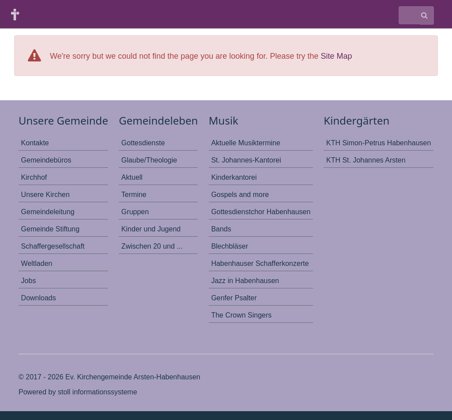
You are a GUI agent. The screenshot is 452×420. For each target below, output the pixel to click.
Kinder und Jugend (151, 229)
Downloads (38, 298)
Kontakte (35, 143)
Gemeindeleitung (48, 212)
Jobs (28, 280)
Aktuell (132, 177)
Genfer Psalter (233, 298)
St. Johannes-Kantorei (246, 160)
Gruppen (135, 212)
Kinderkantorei (233, 177)
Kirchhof (34, 177)
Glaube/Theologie (149, 160)
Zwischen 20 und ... (152, 246)
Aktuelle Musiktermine (245, 143)
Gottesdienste (143, 143)
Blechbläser (229, 246)
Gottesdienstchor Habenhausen (260, 212)
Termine (134, 194)
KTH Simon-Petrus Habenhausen (378, 143)
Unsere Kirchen (45, 194)
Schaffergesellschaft (53, 246)
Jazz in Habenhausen (245, 280)
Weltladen (37, 263)
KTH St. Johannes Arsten (366, 160)
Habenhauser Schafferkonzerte (260, 263)
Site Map (336, 56)
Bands (221, 229)
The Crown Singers (241, 315)
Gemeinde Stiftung (50, 229)
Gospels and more (240, 194)
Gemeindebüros (46, 160)
